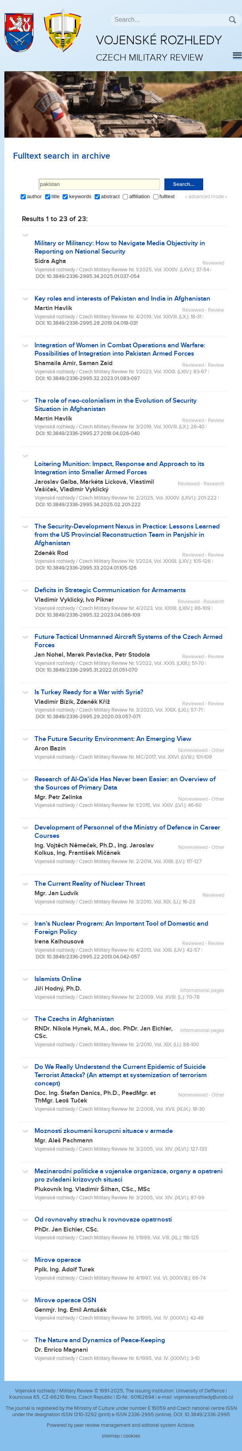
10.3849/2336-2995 (207, 1414)
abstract (110, 196)
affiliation (139, 196)
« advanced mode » (206, 197)
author (34, 196)
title (55, 196)
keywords (80, 196)
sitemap (111, 1436)
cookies (131, 1436)
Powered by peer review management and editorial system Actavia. (121, 1425)
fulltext (167, 196)
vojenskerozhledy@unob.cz (203, 1397)
